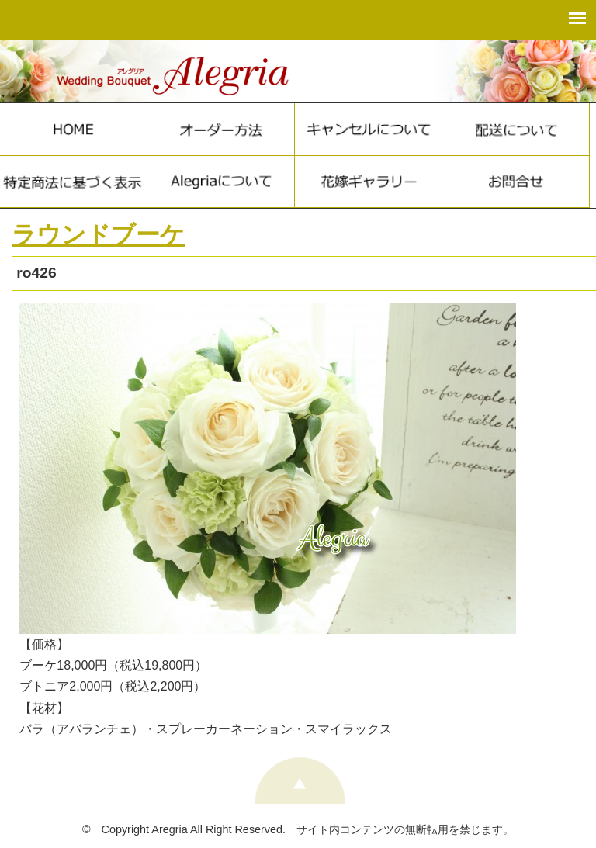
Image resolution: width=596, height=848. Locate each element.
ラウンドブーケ (98, 234)
